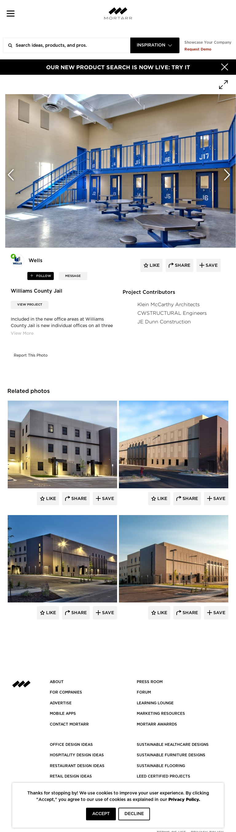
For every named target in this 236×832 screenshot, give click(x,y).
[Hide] (224, 67)
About (57, 682)
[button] (10, 13)
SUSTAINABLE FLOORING (161, 766)
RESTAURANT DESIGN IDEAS (77, 766)
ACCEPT (101, 814)
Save (107, 499)
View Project (29, 304)
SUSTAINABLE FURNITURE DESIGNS (171, 755)
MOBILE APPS (63, 713)
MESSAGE (73, 276)
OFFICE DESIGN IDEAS (71, 744)
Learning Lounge (155, 703)
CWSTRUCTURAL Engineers (172, 313)
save (211, 265)
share (182, 265)
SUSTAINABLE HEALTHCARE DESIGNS (173, 744)
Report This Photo (31, 355)
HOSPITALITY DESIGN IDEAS (77, 755)
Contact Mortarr (69, 724)
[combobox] (154, 45)
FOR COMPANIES (66, 692)
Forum (144, 692)
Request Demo (197, 49)
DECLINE (134, 814)
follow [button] (43, 276)
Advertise (61, 703)
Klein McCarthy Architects (168, 304)
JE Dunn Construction (164, 321)
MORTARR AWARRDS (157, 724)
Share (78, 499)
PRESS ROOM (150, 682)
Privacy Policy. (184, 799)
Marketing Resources (161, 713)
